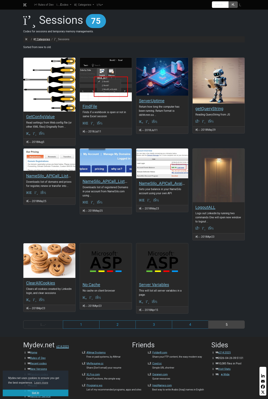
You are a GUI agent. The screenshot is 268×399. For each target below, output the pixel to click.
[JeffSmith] (98, 297)
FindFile (90, 106)
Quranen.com (160, 374)
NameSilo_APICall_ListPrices (53, 175)
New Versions (38, 369)
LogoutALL (205, 207)
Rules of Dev (38, 358)
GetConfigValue (40, 116)
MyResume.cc (94, 363)
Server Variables (154, 284)
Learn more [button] (41, 382)
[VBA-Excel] (85, 123)
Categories (42, 39)
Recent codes (38, 363)
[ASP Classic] (28, 133)
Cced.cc (157, 363)
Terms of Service (40, 396)
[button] (63, 4)
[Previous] (43, 324)
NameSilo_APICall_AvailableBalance (172, 183)
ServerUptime (151, 100)
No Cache (91, 284)
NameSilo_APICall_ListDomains (112, 181)
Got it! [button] (35, 392)
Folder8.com (159, 352)
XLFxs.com (93, 374)
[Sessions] (34, 133)
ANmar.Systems (96, 352)
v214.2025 (224, 352)
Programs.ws (94, 385)
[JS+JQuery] (197, 121)
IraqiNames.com (162, 385)
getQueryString (209, 108)
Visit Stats (224, 369)
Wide (224, 374)
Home (33, 352)
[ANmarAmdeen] (41, 133)
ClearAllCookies (40, 283)
